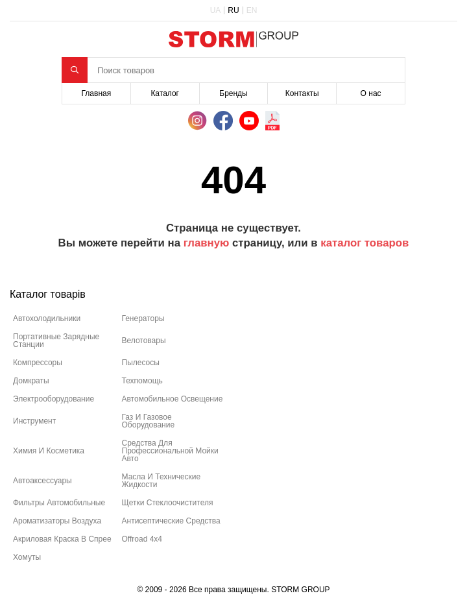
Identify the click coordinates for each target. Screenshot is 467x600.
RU (233, 10)
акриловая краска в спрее (62, 539)
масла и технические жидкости (161, 480)
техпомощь (142, 380)
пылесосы (141, 362)
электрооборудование (53, 398)
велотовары (144, 340)
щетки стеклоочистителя (167, 502)
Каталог (164, 93)
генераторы (143, 318)
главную (207, 243)
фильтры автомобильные (59, 502)
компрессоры (37, 362)
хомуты (27, 557)
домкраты (31, 380)
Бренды (233, 93)
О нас (371, 93)
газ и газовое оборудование (148, 421)
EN (251, 10)
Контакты (302, 93)
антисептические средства (171, 520)
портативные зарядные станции (56, 340)
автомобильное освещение (172, 398)
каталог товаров (364, 243)
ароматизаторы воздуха (57, 520)
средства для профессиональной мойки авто (170, 450)
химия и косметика (48, 450)
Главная (97, 93)
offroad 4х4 (142, 539)
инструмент (34, 421)
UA (215, 10)
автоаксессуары (42, 480)
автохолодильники (46, 318)
